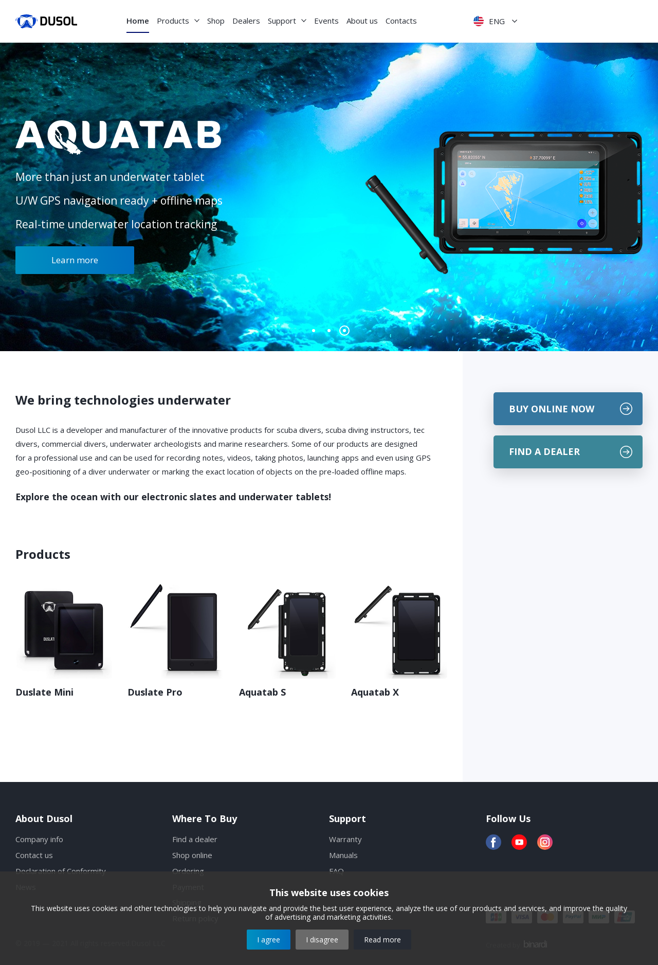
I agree (268, 939)
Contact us (34, 855)
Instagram (545, 842)
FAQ (336, 871)
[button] (313, 330)
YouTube (519, 842)
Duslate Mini (44, 692)
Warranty (345, 839)
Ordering (188, 871)
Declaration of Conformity (60, 871)
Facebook (493, 842)
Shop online (192, 855)
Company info (39, 839)
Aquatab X (375, 692)
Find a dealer (194, 839)
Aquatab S (262, 692)
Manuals (343, 855)
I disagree (322, 939)
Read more (382, 939)
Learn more (74, 260)
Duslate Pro (154, 692)
